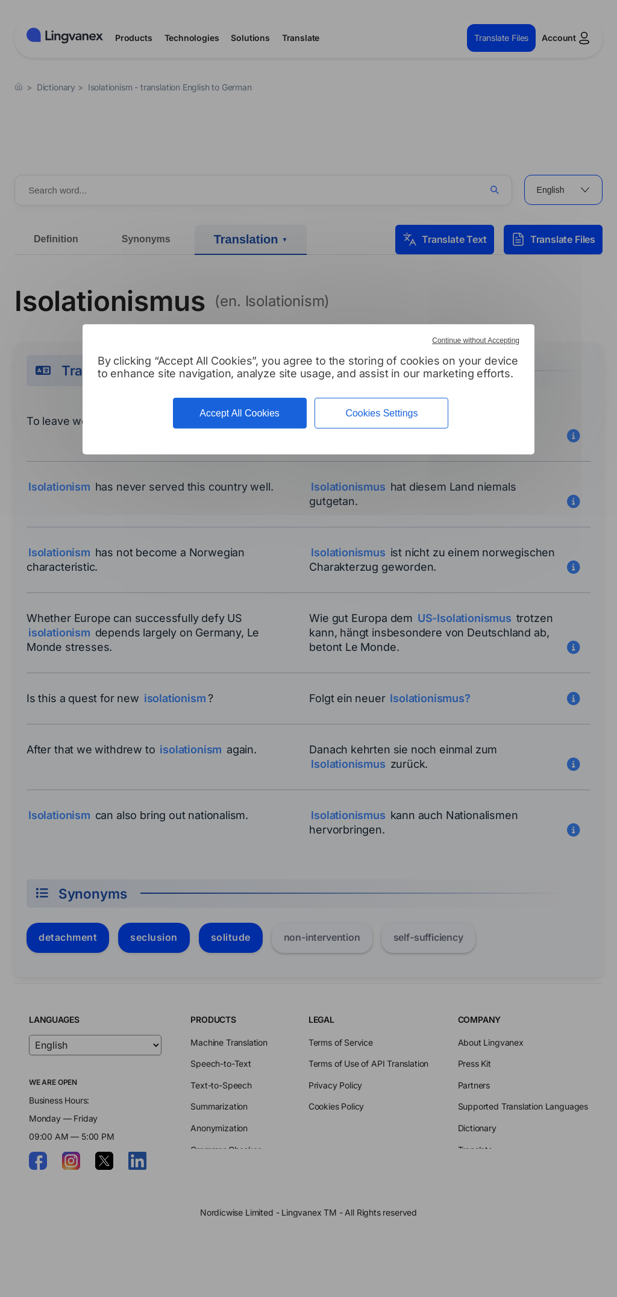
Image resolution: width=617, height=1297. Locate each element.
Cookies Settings (381, 413)
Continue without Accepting (475, 340)
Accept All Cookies (239, 413)
